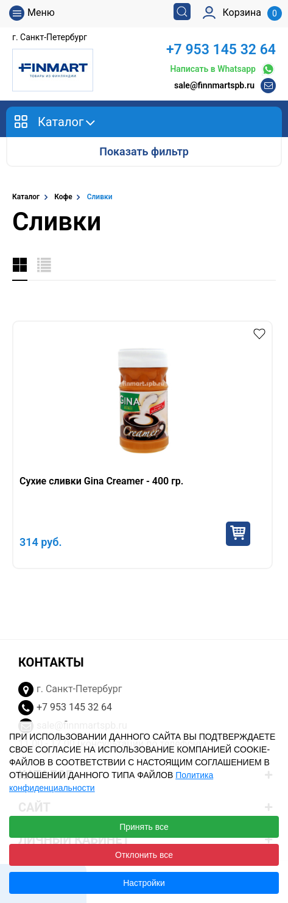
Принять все (144, 827)
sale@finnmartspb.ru (214, 85)
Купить (238, 534)
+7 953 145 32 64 (221, 49)
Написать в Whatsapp (223, 69)
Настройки (144, 883)
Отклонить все (144, 855)
